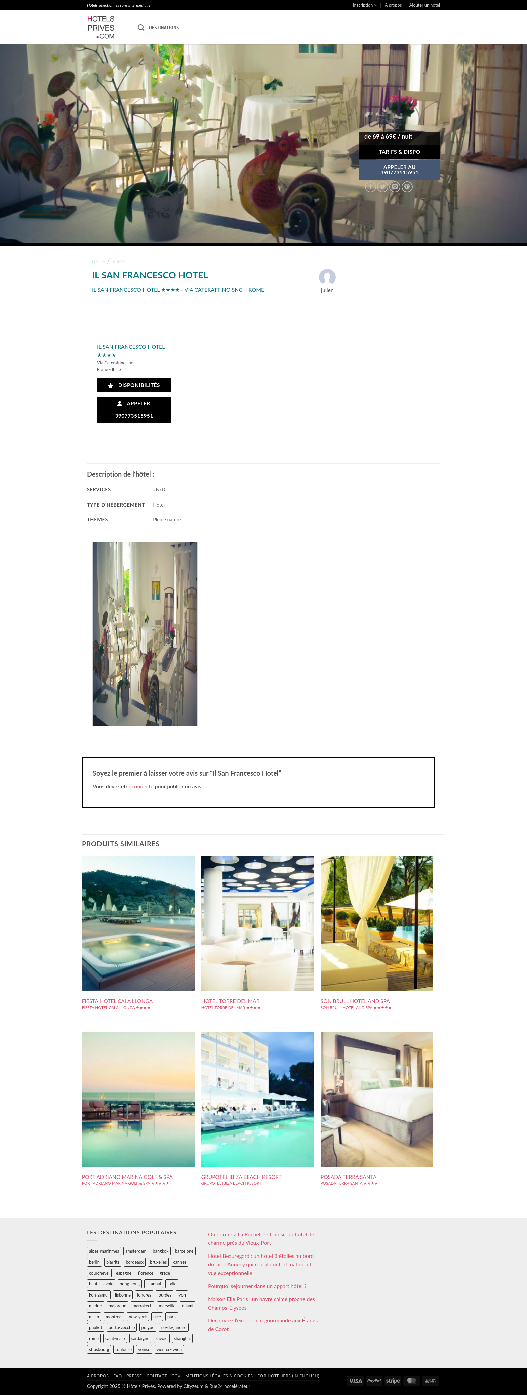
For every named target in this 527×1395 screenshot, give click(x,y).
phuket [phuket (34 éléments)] (95, 1327)
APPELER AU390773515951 (399, 169)
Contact (157, 1375)
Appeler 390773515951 (134, 409)
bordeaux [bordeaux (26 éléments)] (135, 1262)
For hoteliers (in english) (288, 1375)
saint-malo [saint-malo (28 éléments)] (115, 1338)
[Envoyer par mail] (394, 186)
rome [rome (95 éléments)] (94, 1338)
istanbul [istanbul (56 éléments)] (153, 1283)
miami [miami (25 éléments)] (187, 1305)
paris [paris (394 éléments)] (171, 1316)
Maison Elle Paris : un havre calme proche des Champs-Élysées (261, 1303)
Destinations (164, 27)
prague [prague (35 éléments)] (148, 1327)
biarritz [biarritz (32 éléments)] (112, 1262)
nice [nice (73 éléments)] (157, 1316)
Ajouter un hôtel (424, 5)
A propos (393, 5)
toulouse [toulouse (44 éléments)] (123, 1349)
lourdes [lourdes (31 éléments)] (164, 1295)
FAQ (117, 1375)
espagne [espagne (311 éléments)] (123, 1273)
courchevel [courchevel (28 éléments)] (99, 1273)
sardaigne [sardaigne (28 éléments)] (140, 1338)
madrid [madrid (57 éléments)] (95, 1305)
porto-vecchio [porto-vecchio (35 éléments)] (122, 1327)
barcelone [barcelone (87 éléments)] (184, 1251)
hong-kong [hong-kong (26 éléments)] (130, 1283)
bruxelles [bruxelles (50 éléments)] (158, 1262)
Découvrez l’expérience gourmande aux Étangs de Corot (263, 1324)
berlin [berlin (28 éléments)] (94, 1262)
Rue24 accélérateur (229, 1386)
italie (98, 261)
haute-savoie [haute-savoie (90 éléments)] (101, 1283)
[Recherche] (141, 27)
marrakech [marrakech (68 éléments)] (143, 1305)
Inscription (365, 5)
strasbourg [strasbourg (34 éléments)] (99, 1349)
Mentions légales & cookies (219, 1375)
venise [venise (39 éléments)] (144, 1349)
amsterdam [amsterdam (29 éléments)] (135, 1251)
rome (118, 261)
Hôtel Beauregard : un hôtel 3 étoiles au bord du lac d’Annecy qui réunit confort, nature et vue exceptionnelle (261, 1264)
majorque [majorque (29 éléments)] (117, 1305)
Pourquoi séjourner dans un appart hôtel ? (257, 1286)
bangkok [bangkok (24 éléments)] (160, 1251)
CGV (176, 1375)
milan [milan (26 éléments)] (94, 1316)
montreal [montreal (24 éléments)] (114, 1316)
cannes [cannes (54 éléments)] (179, 1262)
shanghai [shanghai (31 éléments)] (182, 1338)
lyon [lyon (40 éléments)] (182, 1295)
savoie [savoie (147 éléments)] (161, 1338)
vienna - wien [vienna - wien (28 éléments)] (169, 1349)
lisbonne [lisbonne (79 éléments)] (123, 1295)
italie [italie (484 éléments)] (171, 1283)
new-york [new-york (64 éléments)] (138, 1316)
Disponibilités (134, 385)
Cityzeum (193, 1386)
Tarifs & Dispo (399, 152)
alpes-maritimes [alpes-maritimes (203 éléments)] (104, 1251)
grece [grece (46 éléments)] (165, 1273)
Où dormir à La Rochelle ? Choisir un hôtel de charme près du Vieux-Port (261, 1238)
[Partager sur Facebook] (370, 186)
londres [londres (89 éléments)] (144, 1295)
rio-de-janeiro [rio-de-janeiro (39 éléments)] (173, 1327)
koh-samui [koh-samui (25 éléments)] (99, 1295)
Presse (134, 1375)
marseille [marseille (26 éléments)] (167, 1305)
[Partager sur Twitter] (382, 186)
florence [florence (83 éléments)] (145, 1273)
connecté (143, 786)
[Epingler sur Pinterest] (407, 186)
